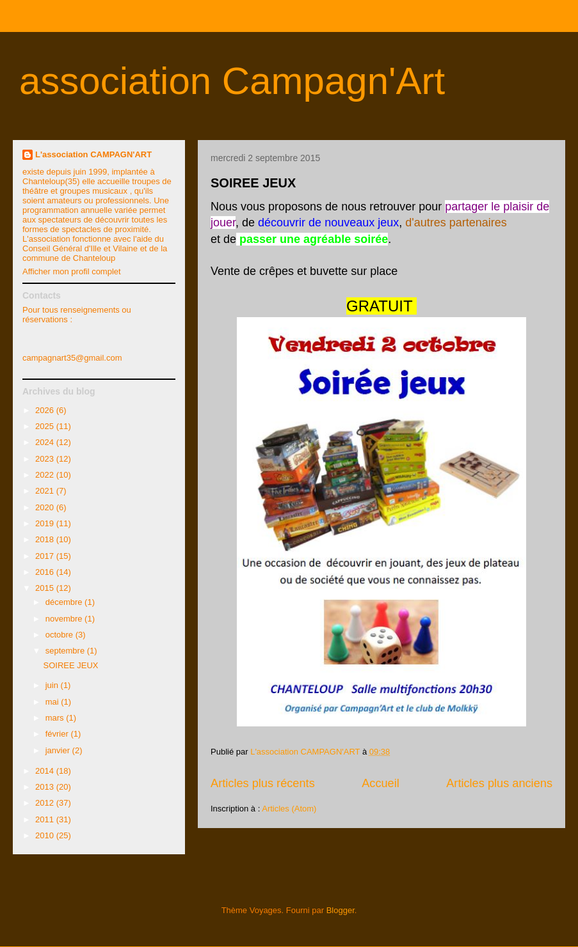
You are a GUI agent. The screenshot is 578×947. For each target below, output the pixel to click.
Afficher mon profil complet (71, 271)
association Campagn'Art (232, 80)
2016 (45, 572)
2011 (45, 819)
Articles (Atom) (289, 808)
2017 (45, 556)
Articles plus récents (263, 783)
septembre (66, 650)
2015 (45, 588)
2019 (45, 523)
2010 (45, 835)
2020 (45, 507)
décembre (64, 602)
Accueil (380, 783)
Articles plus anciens (499, 783)
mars (56, 718)
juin (53, 685)
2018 (45, 539)
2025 (45, 426)
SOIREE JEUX (253, 183)
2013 (45, 787)
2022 (45, 475)
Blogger (340, 910)
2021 (45, 491)
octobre (60, 634)
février (58, 734)
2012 (45, 803)
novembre (64, 618)
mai (53, 702)
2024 (45, 442)
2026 (45, 410)
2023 (45, 459)
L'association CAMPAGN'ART (93, 154)
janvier (58, 750)
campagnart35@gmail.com (72, 358)
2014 (45, 771)
